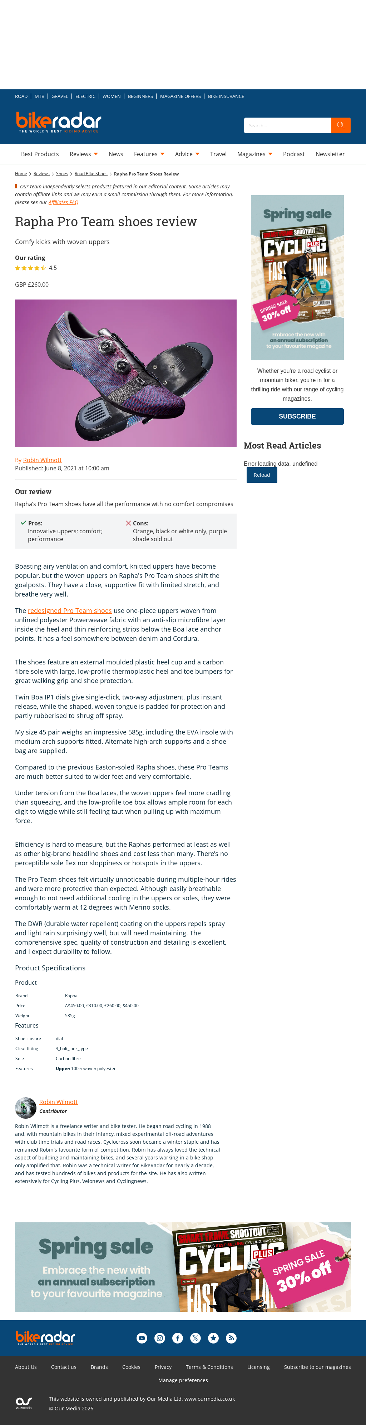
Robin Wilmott (58, 1102)
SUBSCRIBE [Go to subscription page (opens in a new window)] (297, 416)
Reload (262, 474)
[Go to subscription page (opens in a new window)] (297, 358)
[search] (341, 125)
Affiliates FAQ (63, 202)
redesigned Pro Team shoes (70, 610)
